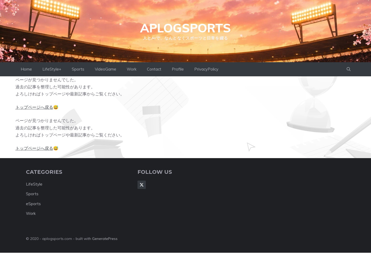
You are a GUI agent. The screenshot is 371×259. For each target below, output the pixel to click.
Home (26, 69)
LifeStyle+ (51, 69)
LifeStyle (34, 184)
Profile (178, 69)
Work (131, 69)
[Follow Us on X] (141, 185)
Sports (78, 69)
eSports (33, 203)
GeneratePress (105, 238)
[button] (348, 69)
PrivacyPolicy (206, 69)
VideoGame (105, 69)
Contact (154, 69)
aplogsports (185, 28)
